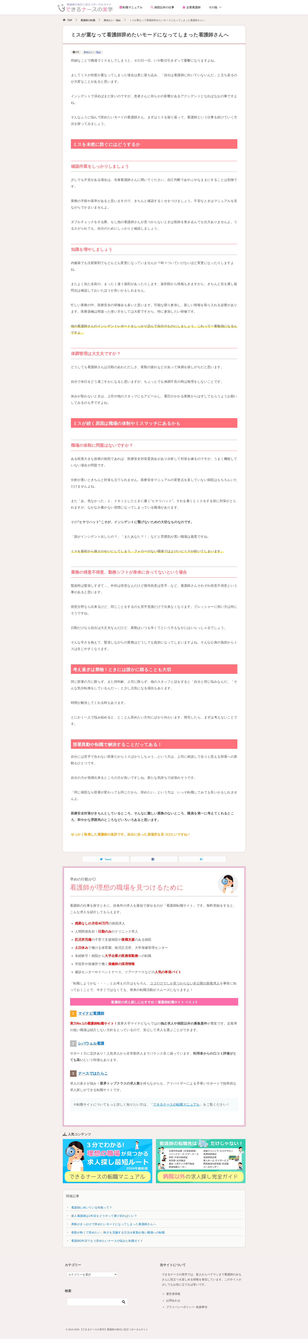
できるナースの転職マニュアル (176, 1104)
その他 (213, 7)
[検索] (97, 1302)
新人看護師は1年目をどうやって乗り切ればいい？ (104, 1215)
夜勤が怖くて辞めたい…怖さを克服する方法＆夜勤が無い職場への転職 (118, 1232)
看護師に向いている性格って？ (91, 1207)
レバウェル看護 (91, 1043)
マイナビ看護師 (91, 1013)
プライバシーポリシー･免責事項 (186, 1307)
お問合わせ (173, 1300)
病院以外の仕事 (162, 7)
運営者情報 (173, 1293)
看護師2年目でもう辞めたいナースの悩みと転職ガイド (107, 1240)
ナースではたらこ (93, 1073)
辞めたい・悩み (92, 52)
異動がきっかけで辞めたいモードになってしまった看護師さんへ (113, 1224)
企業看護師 (191, 7)
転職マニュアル (131, 7)
